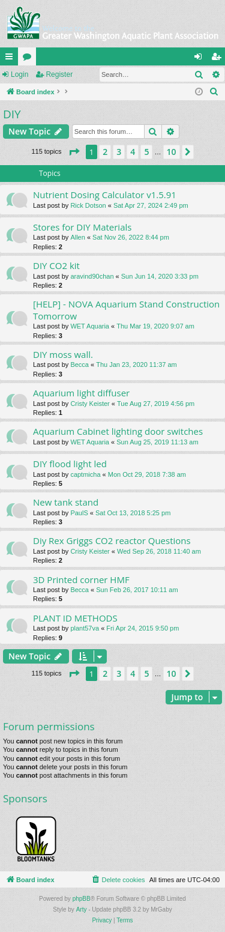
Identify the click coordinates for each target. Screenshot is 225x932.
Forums (29, 58)
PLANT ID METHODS (75, 618)
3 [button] (118, 151)
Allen (77, 237)
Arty (81, 909)
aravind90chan (91, 276)
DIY (12, 114)
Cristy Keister (89, 403)
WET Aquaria (89, 326)
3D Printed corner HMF (81, 579)
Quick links (11, 58)
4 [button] (132, 151)
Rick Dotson (88, 205)
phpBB (82, 898)
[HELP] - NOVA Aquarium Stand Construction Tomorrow (126, 309)
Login (19, 74)
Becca (79, 364)
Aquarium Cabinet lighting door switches (118, 431)
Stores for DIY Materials (82, 227)
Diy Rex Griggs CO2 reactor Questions (112, 540)
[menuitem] (214, 91)
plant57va (84, 628)
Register (59, 74)
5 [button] (146, 151)
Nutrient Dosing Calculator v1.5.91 (104, 195)
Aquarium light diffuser (81, 393)
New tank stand (65, 502)
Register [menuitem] (218, 58)
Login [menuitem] (200, 58)
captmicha (85, 474)
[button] (74, 152)
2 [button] (105, 151)
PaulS (79, 512)
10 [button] (171, 151)
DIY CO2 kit (56, 265)
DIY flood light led (70, 464)
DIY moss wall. (63, 354)
